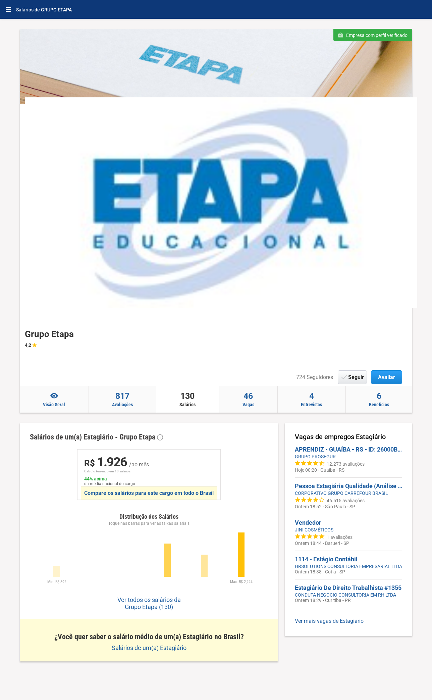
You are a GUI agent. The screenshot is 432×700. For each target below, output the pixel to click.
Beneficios (379, 399)
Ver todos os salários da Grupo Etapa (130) (149, 603)
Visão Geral (54, 399)
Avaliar (386, 377)
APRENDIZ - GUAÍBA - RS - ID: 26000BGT (348, 449)
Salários (187, 399)
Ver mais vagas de (329, 621)
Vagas (248, 399)
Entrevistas (311, 399)
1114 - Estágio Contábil (326, 559)
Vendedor (308, 522)
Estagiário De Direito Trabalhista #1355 (348, 587)
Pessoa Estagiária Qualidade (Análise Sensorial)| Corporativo (348, 485)
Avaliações (123, 399)
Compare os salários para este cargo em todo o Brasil (149, 493)
